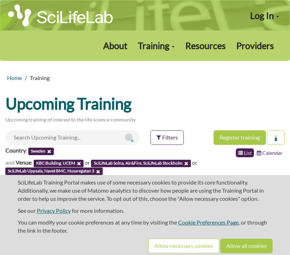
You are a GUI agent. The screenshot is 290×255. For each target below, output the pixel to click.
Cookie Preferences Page (208, 222)
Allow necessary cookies (183, 245)
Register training (240, 137)
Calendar (270, 153)
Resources (205, 45)
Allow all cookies (246, 245)
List (245, 153)
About (115, 45)
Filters (167, 137)
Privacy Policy (54, 210)
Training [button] (156, 45)
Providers (255, 45)
